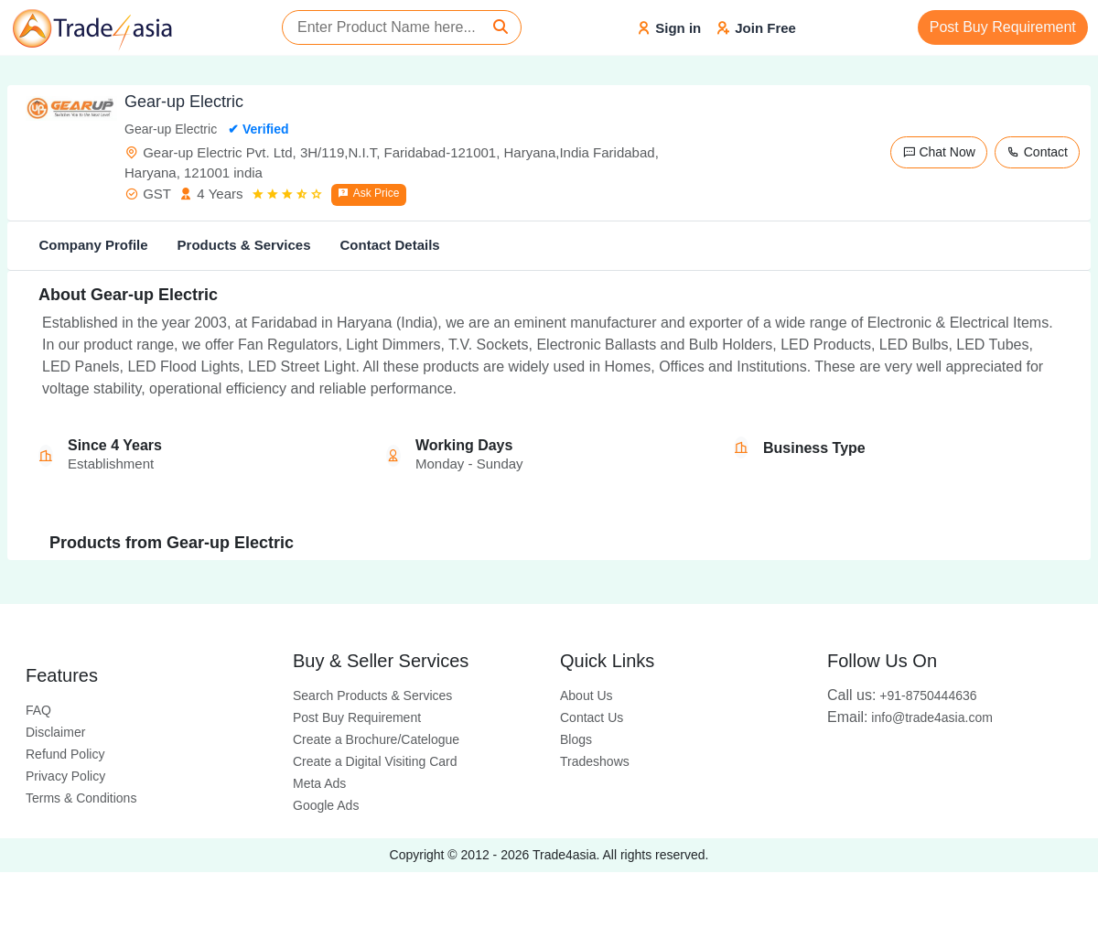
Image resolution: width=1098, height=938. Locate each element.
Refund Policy (65, 754)
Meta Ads (319, 783)
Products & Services (244, 245)
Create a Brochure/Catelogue (376, 739)
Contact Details (389, 245)
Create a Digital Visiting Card (375, 761)
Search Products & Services (372, 695)
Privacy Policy (65, 776)
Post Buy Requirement (1003, 27)
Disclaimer (55, 732)
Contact (1037, 152)
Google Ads (326, 805)
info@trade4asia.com (910, 717)
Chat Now (938, 152)
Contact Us (591, 717)
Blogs (576, 739)
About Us (586, 695)
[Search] (500, 27)
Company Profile (92, 245)
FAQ (38, 710)
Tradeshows (595, 761)
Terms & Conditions (81, 798)
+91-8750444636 (902, 695)
